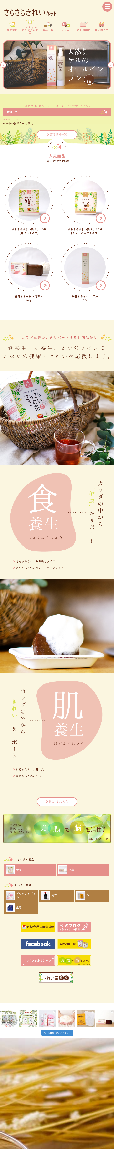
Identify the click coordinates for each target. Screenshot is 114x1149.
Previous (3, 65)
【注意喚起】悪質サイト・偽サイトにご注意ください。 (57, 106)
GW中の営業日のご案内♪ (19, 123)
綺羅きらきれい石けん (30, 769)
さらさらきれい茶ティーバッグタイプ (40, 567)
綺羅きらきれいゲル (28, 776)
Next (111, 65)
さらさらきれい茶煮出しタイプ (35, 561)
